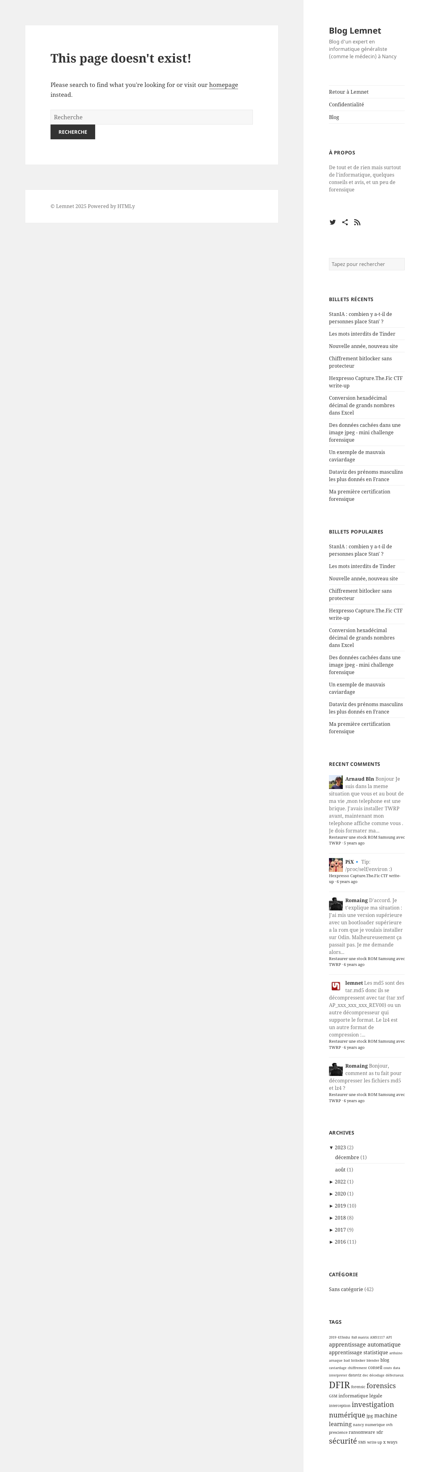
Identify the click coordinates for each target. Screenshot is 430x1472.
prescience (338, 1432)
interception (340, 1405)
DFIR (339, 1385)
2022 (340, 1181)
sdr (379, 1432)
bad (347, 1360)
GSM (333, 1396)
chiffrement (357, 1368)
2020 (340, 1193)
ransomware (362, 1432)
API (389, 1337)
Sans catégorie (346, 1289)
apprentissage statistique (358, 1352)
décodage (376, 1375)
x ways (390, 1442)
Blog (334, 117)
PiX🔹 (352, 861)
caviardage (338, 1368)
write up (374, 1442)
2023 (340, 1147)
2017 (340, 1229)
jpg (370, 1416)
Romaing (356, 900)
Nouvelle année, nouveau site (363, 346)
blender (373, 1360)
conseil (375, 1367)
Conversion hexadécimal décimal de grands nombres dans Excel (362, 405)
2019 (340, 1205)
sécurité (343, 1441)
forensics (381, 1385)
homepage (223, 85)
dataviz (354, 1375)
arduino (395, 1353)
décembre (347, 1157)
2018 (340, 1217)
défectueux (395, 1375)
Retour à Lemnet (349, 91)
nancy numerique (369, 1424)
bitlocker (358, 1360)
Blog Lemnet (355, 30)
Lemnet (65, 206)
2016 (340, 1241)
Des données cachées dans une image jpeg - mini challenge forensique (365, 432)
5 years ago (354, 843)
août (340, 1169)
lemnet (354, 982)
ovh (389, 1424)
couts (387, 1368)
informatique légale (360, 1395)
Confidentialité (346, 104)
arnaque (336, 1360)
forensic (358, 1386)
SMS (362, 1442)
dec (365, 1375)
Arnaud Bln (359, 778)
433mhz (344, 1337)
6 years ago (347, 881)
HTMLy (126, 206)
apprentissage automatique (365, 1344)
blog (384, 1360)
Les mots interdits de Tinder (362, 333)
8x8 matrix (360, 1337)
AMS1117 (377, 1337)
